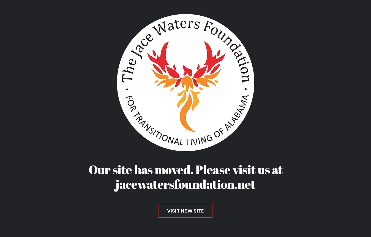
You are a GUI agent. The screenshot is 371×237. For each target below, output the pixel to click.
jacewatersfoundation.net (185, 184)
